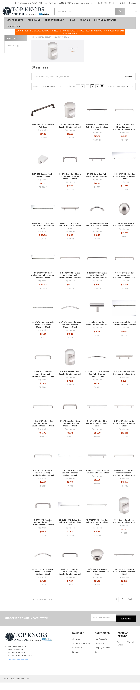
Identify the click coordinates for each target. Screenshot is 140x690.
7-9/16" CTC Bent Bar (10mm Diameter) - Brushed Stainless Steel (124, 284)
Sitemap (76, 659)
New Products (15, 28)
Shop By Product (55, 28)
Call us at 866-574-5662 (18, 667)
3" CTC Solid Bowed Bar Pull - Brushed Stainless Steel (97, 234)
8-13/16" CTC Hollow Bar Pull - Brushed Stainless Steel (97, 135)
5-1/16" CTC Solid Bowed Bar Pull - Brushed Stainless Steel (43, 580)
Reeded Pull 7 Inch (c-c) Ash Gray (43, 134)
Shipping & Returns (106, 28)
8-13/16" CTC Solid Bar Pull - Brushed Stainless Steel (97, 432)
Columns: (71, 95)
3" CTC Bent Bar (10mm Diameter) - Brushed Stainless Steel (70, 185)
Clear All (129, 85)
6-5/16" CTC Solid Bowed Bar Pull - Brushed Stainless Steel (70, 333)
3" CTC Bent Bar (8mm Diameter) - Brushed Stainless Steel (70, 432)
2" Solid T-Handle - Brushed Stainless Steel (97, 332)
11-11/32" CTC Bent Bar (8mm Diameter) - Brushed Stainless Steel (70, 284)
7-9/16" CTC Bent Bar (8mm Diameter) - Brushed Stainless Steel (124, 135)
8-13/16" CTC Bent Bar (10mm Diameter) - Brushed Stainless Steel (124, 481)
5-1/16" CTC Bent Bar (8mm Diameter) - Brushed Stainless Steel (43, 382)
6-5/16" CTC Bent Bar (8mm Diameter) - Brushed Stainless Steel (43, 481)
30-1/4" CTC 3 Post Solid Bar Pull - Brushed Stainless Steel (43, 333)
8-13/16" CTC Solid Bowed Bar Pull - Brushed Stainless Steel (97, 382)
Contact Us (14, 35)
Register (133, 3)
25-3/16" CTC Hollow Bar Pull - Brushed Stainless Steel (70, 531)
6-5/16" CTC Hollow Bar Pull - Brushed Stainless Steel (124, 432)
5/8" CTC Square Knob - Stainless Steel (43, 184)
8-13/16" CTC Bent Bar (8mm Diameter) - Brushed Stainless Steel (97, 284)
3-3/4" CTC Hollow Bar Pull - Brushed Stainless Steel (70, 234)
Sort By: (36, 95)
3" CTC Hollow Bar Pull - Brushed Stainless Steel (124, 381)
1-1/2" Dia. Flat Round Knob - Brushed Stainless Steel (97, 580)
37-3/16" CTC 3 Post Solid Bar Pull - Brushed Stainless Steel (70, 481)
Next (131, 608)
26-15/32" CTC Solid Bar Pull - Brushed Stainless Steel (43, 234)
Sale (72, 28)
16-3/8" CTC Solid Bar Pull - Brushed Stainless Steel (124, 332)
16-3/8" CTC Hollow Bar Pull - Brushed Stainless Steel (124, 185)
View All (130, 649)
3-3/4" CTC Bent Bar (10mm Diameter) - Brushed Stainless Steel (43, 531)
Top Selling (33, 28)
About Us (85, 28)
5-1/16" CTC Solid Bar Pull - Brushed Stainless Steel (97, 480)
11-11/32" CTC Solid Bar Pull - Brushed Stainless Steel (124, 580)
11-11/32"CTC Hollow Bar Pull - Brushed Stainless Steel (97, 531)
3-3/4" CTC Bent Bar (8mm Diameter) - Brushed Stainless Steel (70, 580)
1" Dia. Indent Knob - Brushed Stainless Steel (70, 134)
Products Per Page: (116, 95)
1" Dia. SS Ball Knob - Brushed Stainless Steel (124, 233)
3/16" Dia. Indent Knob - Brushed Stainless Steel (124, 530)
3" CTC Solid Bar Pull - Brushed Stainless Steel (97, 184)
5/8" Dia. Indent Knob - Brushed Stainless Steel (70, 381)
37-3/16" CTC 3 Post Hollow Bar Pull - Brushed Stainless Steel (42, 284)
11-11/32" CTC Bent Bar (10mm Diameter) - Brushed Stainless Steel (43, 432)
